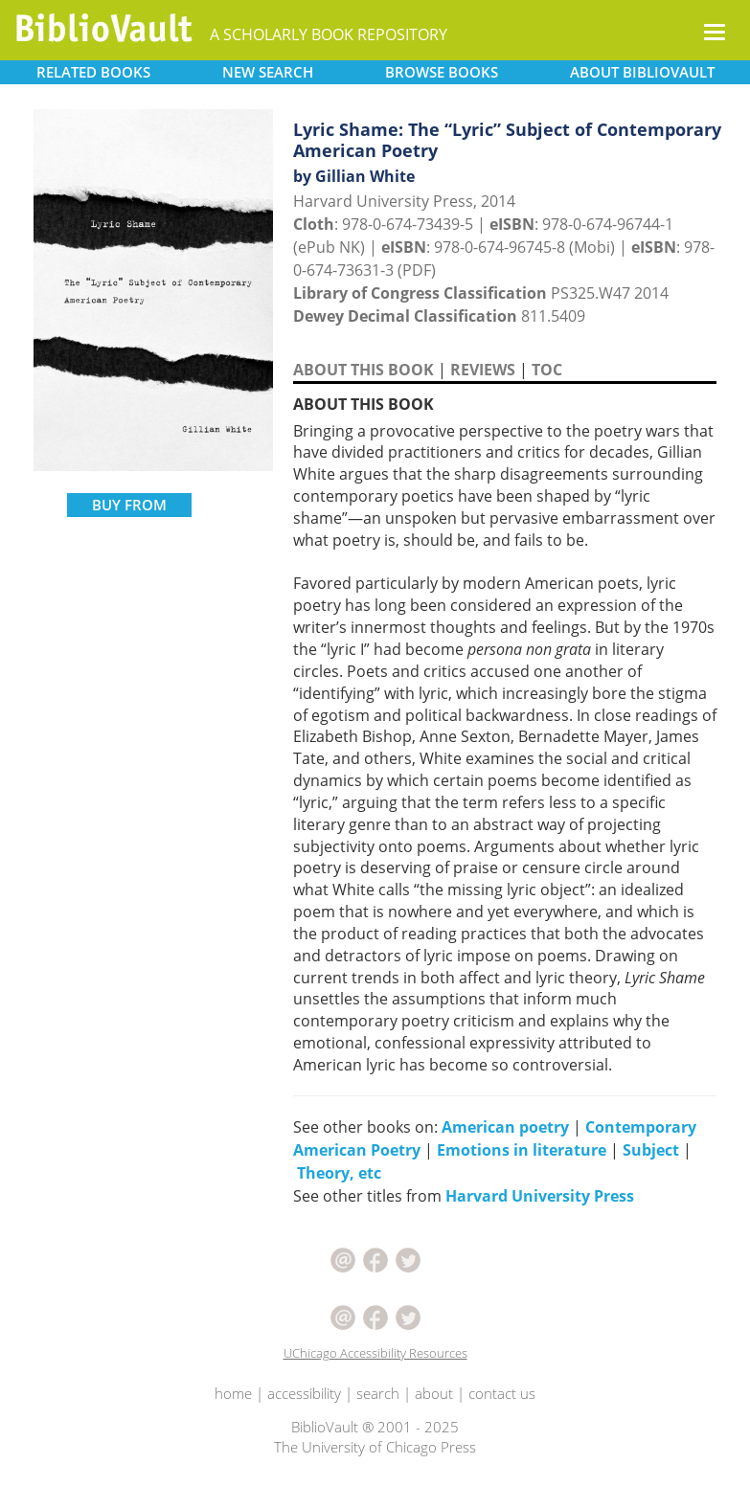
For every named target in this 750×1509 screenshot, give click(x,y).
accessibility (304, 1393)
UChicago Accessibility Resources (375, 1353)
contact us (501, 1393)
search (377, 1393)
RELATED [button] (93, 71)
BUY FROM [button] (129, 504)
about (434, 1393)
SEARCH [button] (267, 71)
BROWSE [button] (441, 71)
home (233, 1393)
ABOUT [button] (642, 71)
